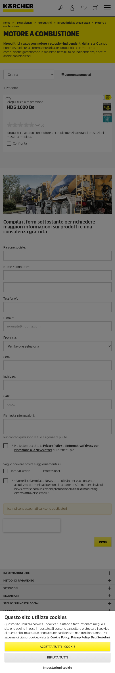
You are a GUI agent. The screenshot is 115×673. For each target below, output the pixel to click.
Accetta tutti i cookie (57, 647)
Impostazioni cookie (57, 668)
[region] (57, 642)
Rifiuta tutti (57, 657)
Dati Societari (100, 637)
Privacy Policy (80, 637)
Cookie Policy (59, 637)
